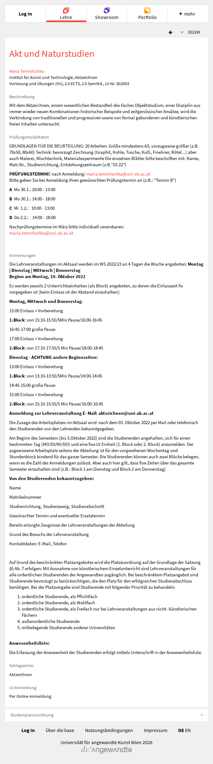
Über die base (60, 730)
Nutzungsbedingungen (109, 730)
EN (188, 730)
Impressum (155, 730)
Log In (28, 730)
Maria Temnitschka (26, 71)
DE (181, 730)
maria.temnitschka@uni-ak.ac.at (118, 174)
